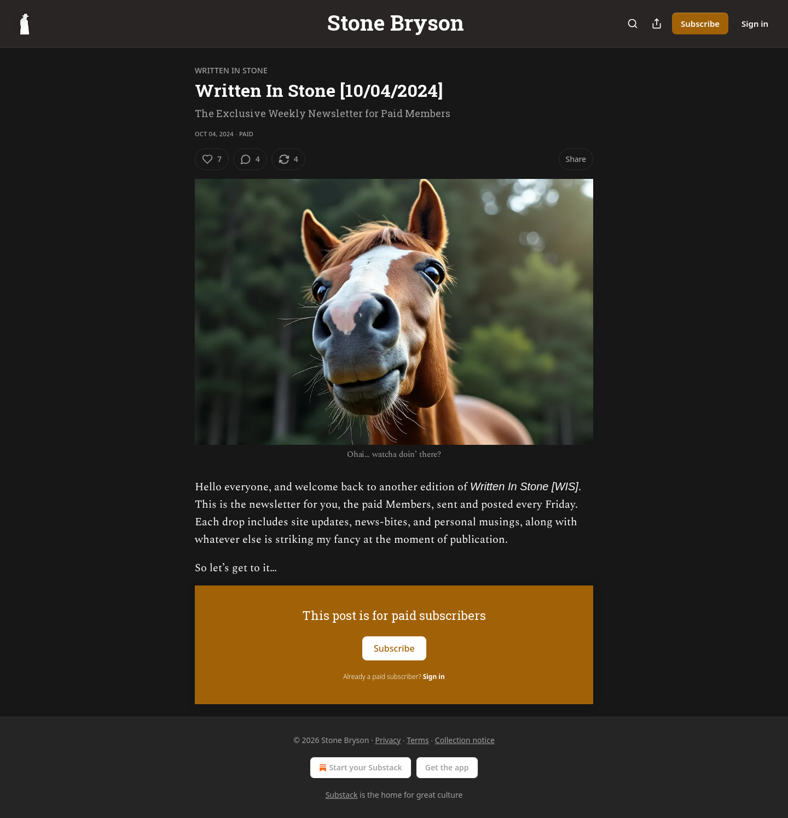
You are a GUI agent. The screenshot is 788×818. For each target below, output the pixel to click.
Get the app (447, 767)
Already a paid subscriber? (393, 676)
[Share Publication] (657, 23)
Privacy (388, 740)
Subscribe (700, 23)
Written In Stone (231, 70)
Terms (417, 740)
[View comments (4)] (250, 159)
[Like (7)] (212, 159)
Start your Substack (359, 768)
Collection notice (465, 740)
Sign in (754, 23)
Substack (342, 795)
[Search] (633, 23)
